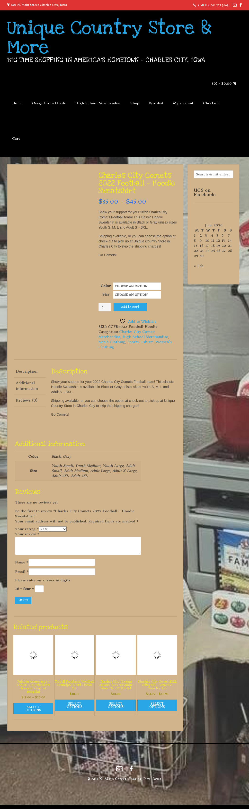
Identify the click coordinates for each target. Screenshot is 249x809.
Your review (27, 534)
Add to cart (130, 307)
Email (22, 572)
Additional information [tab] (27, 386)
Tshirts (147, 342)
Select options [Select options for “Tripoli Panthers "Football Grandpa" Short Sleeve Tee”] (74, 705)
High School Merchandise (98, 103)
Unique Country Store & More (109, 37)
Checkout (211, 103)
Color (106, 286)
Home (17, 103)
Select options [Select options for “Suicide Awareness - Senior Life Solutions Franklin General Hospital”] (33, 708)
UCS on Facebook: (205, 192)
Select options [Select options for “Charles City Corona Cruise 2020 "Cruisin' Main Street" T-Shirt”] (116, 705)
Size (105, 294)
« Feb (198, 266)
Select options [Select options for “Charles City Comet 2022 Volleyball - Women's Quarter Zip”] (157, 705)
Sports (133, 342)
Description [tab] (26, 371)
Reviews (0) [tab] (26, 400)
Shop (134, 103)
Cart (16, 138)
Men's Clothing (111, 342)
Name (21, 562)
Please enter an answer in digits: (43, 580)
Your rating (27, 529)
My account (183, 103)
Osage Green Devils (49, 103)
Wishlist (156, 103)
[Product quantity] (104, 307)
